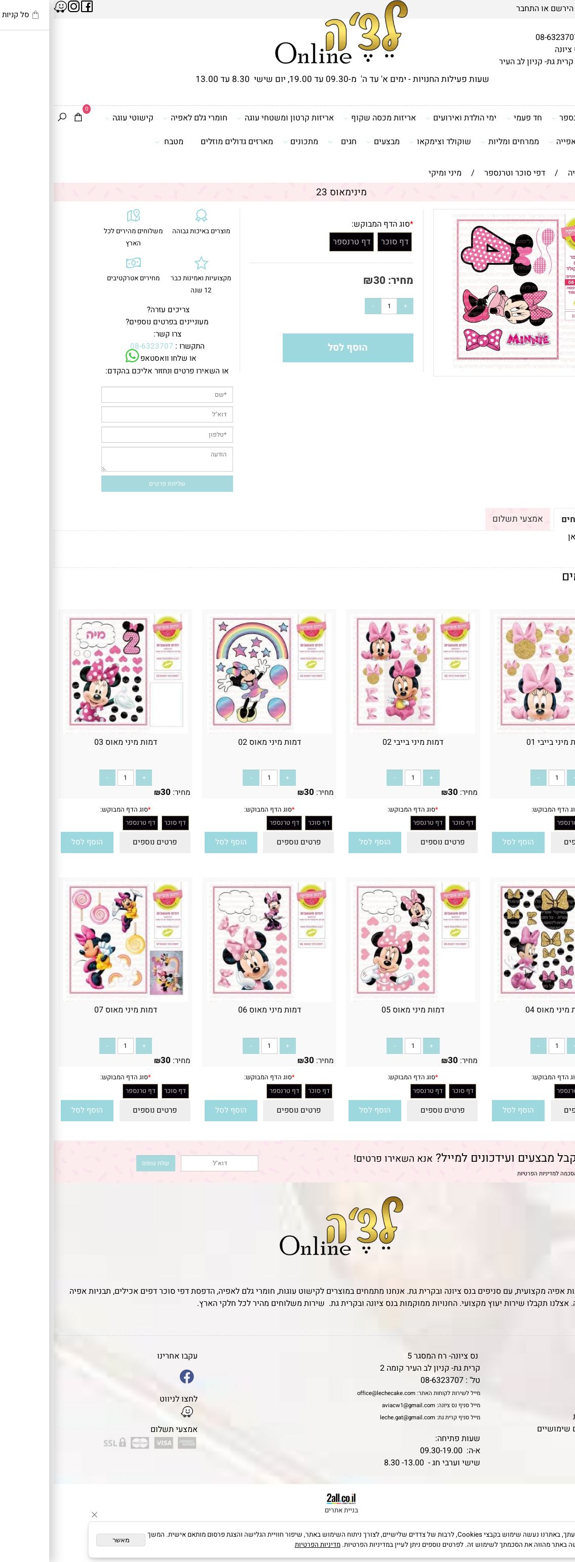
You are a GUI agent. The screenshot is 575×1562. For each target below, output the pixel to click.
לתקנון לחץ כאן (540, 537)
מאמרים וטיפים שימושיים (526, 1429)
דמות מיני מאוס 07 (72, 1010)
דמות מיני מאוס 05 (359, 1010)
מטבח (115, 141)
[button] (465, 842)
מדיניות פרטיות (544, 1417)
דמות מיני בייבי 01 (503, 742)
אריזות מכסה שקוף (326, 118)
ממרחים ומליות (456, 141)
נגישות (559, 1405)
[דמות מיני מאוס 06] (215, 999)
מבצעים (329, 141)
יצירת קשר (552, 1392)
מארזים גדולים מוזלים (183, 142)
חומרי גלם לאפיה (141, 118)
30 (326, 280)
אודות (560, 1380)
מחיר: (346, 280)
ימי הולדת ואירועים (407, 118)
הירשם (508, 9)
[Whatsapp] (553, 1541)
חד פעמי (470, 118)
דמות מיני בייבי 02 (359, 742)
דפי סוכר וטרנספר (532, 118)
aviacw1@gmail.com (354, 1405)
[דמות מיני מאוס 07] (72, 999)
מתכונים (246, 141)
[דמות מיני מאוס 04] (503, 999)
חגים (288, 141)
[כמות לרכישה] (335, 306)
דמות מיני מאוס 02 (215, 742)
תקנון (559, 1368)
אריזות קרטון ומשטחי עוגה (231, 118)
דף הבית (556, 1356)
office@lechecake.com (332, 1393)
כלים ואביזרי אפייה (530, 141)
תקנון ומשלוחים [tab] (537, 519)
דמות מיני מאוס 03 (72, 742)
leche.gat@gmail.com (353, 1417)
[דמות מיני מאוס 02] (215, 731)
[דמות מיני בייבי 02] (359, 731)
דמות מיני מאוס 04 (503, 1010)
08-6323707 (503, 37)
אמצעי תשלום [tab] (464, 519)
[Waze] (553, 1518)
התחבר (474, 9)
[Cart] (24, 118)
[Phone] (553, 1497)
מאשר (67, 1540)
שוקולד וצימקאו (386, 141)
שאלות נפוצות (546, 1441)
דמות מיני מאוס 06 (215, 1010)
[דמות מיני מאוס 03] (72, 731)
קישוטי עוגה (75, 118)
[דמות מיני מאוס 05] (359, 999)
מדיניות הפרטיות (483, 1173)
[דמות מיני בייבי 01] (503, 731)
